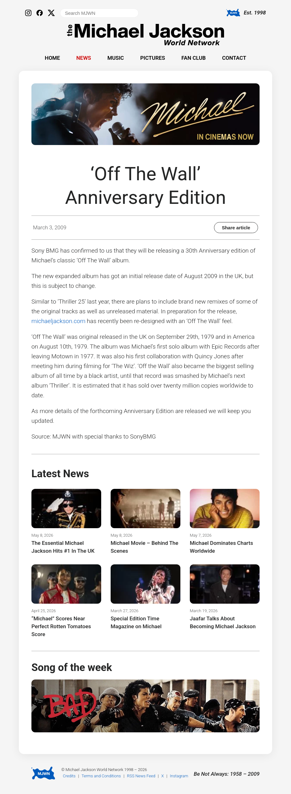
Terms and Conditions (101, 776)
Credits (69, 776)
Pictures (152, 58)
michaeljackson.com (58, 321)
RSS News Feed (141, 776)
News (83, 58)
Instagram (179, 776)
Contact (234, 58)
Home (52, 58)
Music (115, 58)
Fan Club (193, 58)
